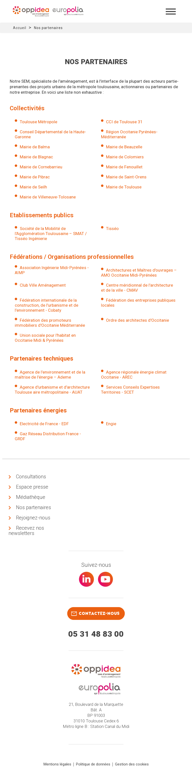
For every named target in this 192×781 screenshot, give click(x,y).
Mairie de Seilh (33, 186)
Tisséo (112, 228)
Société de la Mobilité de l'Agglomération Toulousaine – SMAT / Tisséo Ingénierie (51, 233)
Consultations (31, 477)
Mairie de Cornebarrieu (41, 166)
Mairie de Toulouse (124, 186)
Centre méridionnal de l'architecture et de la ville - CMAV (137, 288)
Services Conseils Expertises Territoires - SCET (130, 390)
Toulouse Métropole (38, 121)
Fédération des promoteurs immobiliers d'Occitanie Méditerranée (50, 323)
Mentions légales (57, 764)
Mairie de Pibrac (35, 176)
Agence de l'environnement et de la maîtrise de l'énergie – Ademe (50, 375)
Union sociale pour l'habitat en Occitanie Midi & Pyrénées (45, 338)
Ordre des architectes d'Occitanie (137, 320)
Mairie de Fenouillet (124, 166)
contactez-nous (95, 613)
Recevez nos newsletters (26, 530)
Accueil (19, 28)
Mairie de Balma (35, 146)
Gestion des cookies (132, 764)
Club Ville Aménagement (43, 285)
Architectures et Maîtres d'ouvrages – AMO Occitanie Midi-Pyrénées (139, 273)
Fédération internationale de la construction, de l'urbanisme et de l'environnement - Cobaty (46, 305)
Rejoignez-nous (33, 518)
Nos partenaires (33, 507)
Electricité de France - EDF (44, 423)
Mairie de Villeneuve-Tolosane (48, 196)
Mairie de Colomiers (125, 156)
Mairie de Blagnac (36, 156)
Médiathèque (30, 497)
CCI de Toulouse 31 (124, 121)
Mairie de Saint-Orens (126, 176)
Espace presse (32, 487)
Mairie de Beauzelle (124, 146)
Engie (111, 423)
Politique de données (93, 764)
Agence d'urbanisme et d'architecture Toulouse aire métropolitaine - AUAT (52, 390)
